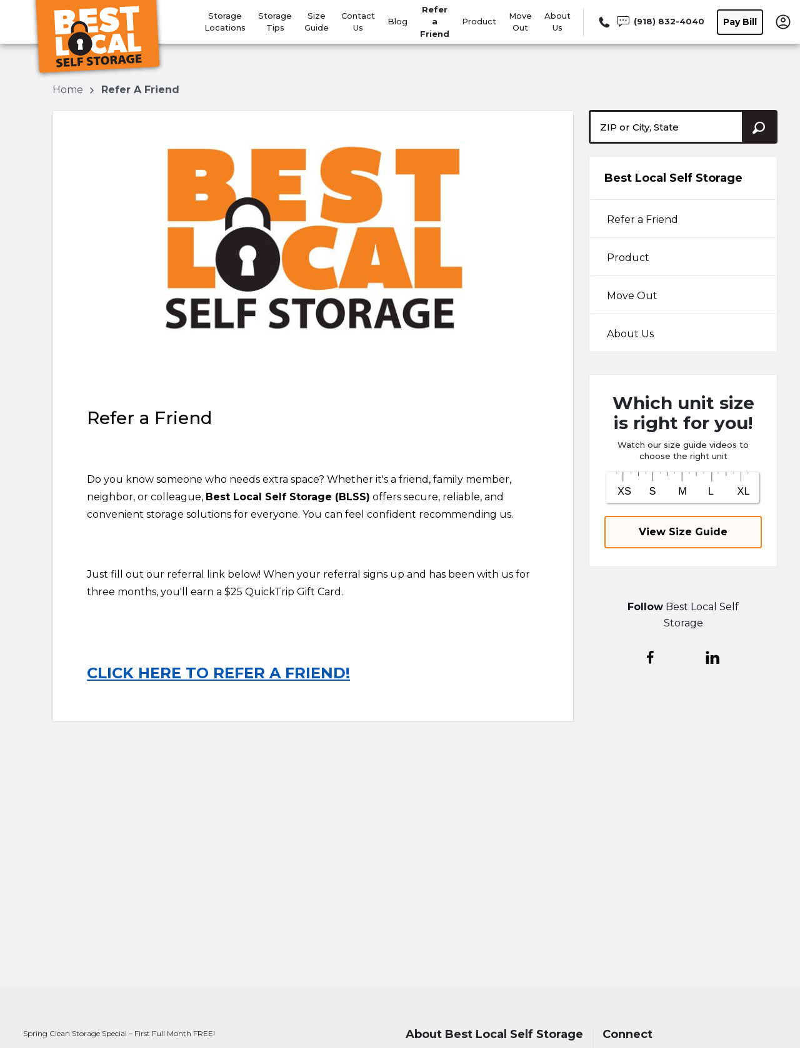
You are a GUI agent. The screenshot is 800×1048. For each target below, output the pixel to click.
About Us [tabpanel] (630, 334)
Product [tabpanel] (628, 258)
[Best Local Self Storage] (97, 39)
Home (69, 90)
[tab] (683, 218)
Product (479, 21)
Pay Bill (740, 21)
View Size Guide (683, 532)
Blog (398, 21)
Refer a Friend (434, 21)
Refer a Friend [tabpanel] (642, 219)
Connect (627, 1034)
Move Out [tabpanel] (632, 296)
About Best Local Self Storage (494, 1034)
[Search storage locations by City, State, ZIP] (760, 127)
